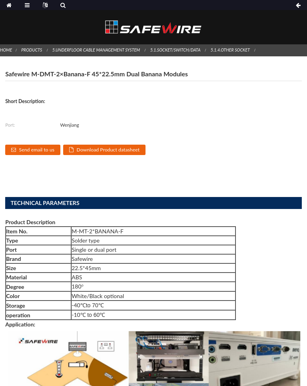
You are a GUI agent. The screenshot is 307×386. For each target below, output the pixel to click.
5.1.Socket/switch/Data (175, 50)
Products (31, 50)
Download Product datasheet (108, 150)
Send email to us (37, 150)
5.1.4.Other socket (230, 50)
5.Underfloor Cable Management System (96, 50)
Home (6, 50)
